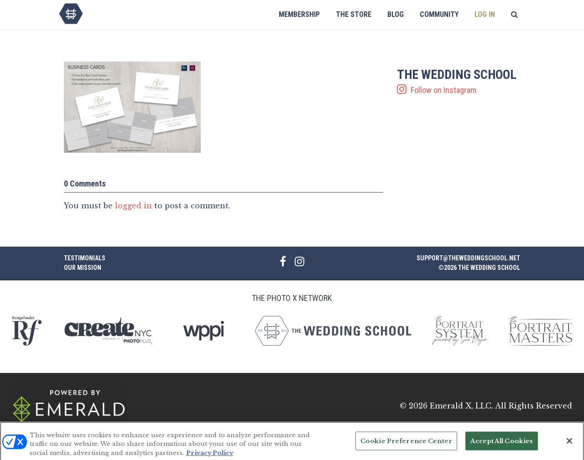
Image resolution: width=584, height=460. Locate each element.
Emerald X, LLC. (461, 405)
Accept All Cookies (501, 444)
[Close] (569, 444)
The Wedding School (71, 13)
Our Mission (82, 267)
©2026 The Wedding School (479, 267)
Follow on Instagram (458, 81)
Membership (299, 14)
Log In (484, 14)
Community (439, 14)
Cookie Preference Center (406, 444)
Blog (395, 14)
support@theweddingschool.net (468, 258)
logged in (133, 205)
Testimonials (84, 258)
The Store (353, 14)
